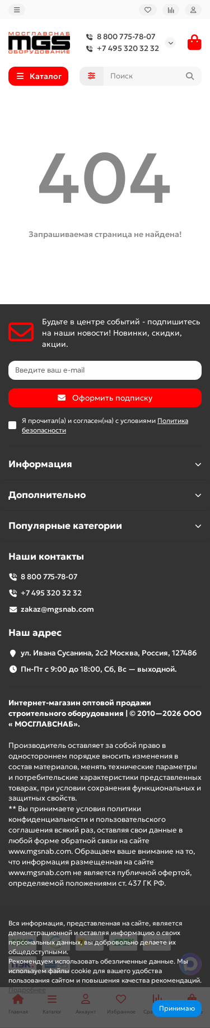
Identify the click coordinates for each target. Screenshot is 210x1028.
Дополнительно (105, 495)
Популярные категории (105, 526)
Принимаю (177, 1008)
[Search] (153, 76)
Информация (105, 464)
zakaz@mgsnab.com (57, 609)
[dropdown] (16, 10)
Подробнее (27, 989)
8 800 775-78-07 (118, 36)
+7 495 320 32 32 (120, 48)
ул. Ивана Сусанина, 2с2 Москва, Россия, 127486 (109, 653)
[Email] (105, 370)
